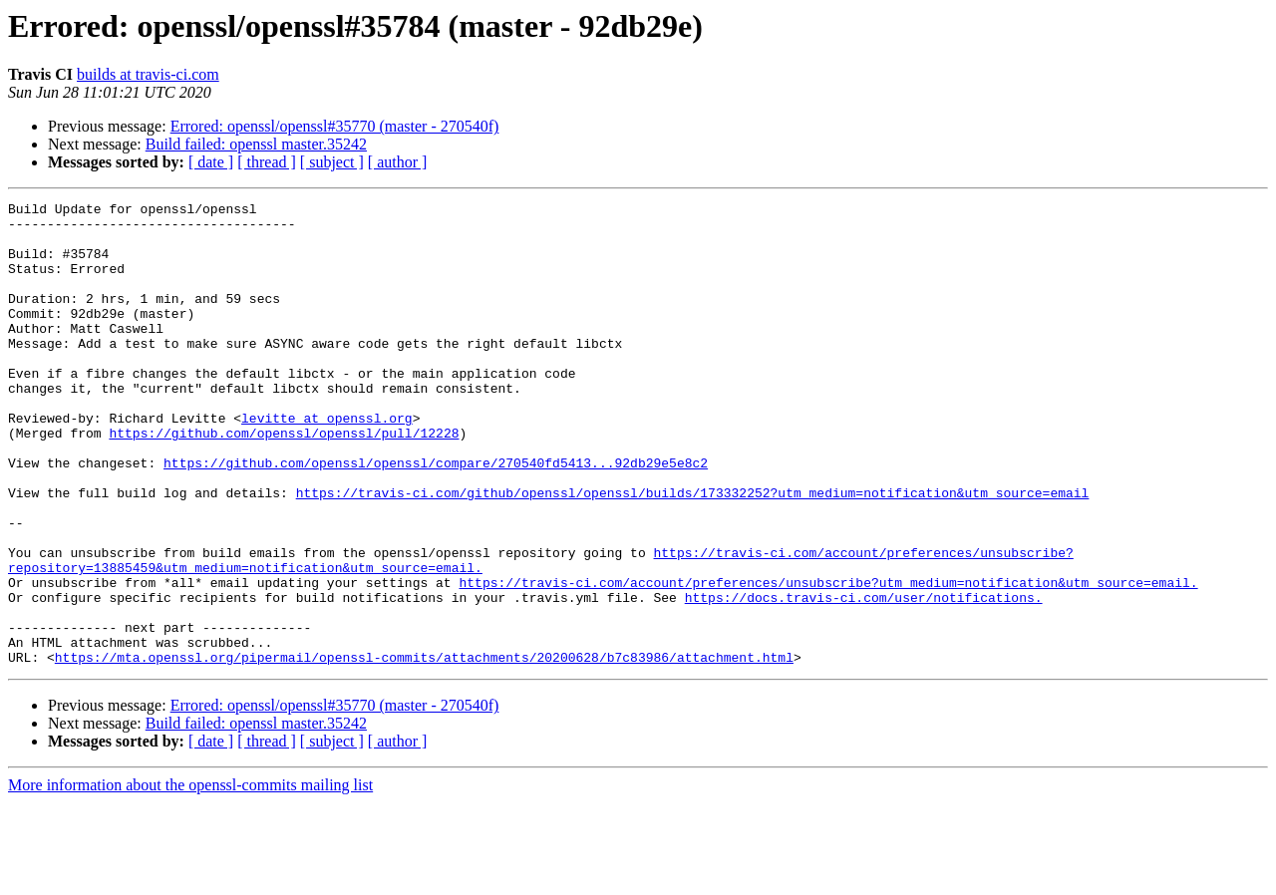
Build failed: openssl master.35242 (256, 144)
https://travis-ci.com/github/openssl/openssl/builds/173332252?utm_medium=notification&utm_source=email (693, 552)
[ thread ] (266, 161)
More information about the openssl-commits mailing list (190, 877)
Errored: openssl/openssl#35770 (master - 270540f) (334, 126)
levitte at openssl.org (327, 462)
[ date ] (210, 161)
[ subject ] (332, 161)
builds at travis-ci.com (148, 74)
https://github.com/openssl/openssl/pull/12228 (284, 480)
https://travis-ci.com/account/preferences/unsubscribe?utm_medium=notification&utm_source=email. (828, 660)
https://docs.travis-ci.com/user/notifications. (864, 678)
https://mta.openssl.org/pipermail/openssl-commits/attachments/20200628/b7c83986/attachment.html (424, 749)
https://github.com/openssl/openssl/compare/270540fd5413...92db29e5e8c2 (435, 516)
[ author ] (398, 161)
